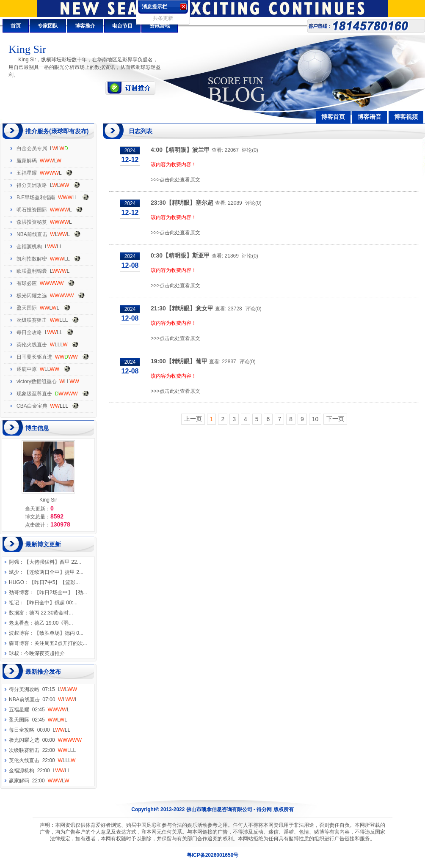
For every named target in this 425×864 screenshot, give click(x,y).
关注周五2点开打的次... (60, 643)
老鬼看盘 (19, 623)
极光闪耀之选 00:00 (45, 740)
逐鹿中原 (27, 369)
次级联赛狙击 (32, 320)
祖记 (14, 603)
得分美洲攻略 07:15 (43, 689)
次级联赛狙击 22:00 (42, 750)
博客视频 (406, 116)
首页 (16, 26)
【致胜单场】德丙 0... (58, 633)
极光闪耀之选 (32, 296)
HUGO (16, 582)
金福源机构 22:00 (39, 770)
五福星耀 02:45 (39, 710)
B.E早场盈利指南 (36, 197)
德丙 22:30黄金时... (51, 613)
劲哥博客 (19, 592)
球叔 (14, 653)
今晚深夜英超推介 (44, 653)
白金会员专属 (32, 148)
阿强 (14, 562)
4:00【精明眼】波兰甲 (180, 149)
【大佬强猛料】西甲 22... (52, 562)
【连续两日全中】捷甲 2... (53, 572)
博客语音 (369, 116)
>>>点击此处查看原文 (175, 180)
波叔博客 (19, 633)
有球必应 (27, 283)
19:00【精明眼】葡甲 (179, 361)
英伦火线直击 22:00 (42, 760)
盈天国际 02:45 (38, 720)
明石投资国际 (32, 210)
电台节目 (122, 26)
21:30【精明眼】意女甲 (182, 308)
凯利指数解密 (32, 259)
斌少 (14, 572)
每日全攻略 (29, 332)
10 (315, 419)
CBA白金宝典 (32, 406)
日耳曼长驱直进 (34, 357)
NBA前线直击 (32, 234)
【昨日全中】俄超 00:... (50, 603)
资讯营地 (159, 26)
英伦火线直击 (32, 345)
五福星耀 (27, 173)
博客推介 (85, 26)
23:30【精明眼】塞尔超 (182, 202)
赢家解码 (27, 161)
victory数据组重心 (37, 381)
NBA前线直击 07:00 (43, 699)
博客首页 (333, 116)
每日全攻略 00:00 (39, 730)
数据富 (16, 613)
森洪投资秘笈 (32, 222)
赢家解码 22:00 (39, 781)
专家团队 (48, 26)
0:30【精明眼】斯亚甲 (180, 255)
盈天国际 (27, 308)
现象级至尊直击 (34, 394)
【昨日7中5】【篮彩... (54, 582)
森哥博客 (19, 643)
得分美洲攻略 (32, 185)
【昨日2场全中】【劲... (60, 592)
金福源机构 (29, 247)
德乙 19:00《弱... (53, 623)
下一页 (335, 418)
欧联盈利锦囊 (32, 271)
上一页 (193, 418)
